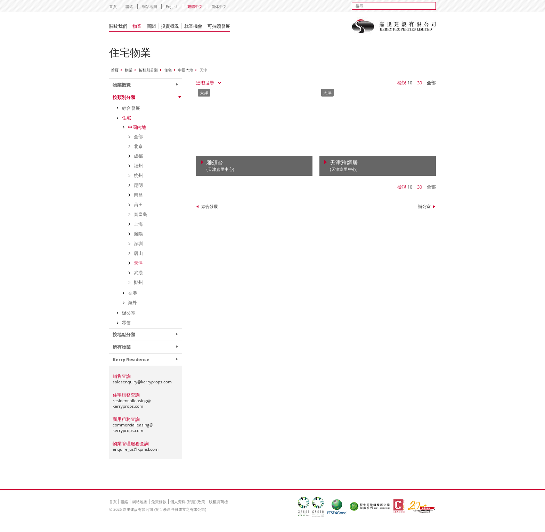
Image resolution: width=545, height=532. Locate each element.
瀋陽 (138, 234)
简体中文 (219, 6)
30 (419, 83)
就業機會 (193, 26)
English (172, 6)
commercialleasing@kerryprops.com (133, 427)
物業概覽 (122, 85)
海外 (132, 302)
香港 (132, 293)
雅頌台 (220, 165)
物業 (136, 26)
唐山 (138, 253)
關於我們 (118, 26)
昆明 (138, 185)
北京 (138, 146)
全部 (431, 83)
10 (409, 83)
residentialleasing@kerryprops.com (132, 403)
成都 (138, 156)
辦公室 (424, 206)
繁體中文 (195, 6)
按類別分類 (148, 70)
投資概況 (170, 26)
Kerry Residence (131, 359)
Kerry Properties (393, 26)
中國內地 (185, 70)
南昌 (138, 195)
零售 (126, 322)
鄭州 (138, 282)
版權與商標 (218, 501)
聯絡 (129, 6)
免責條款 (158, 501)
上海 (138, 224)
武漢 (138, 272)
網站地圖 (149, 6)
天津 (138, 263)
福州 (138, 166)
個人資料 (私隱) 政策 (187, 501)
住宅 (168, 70)
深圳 (138, 243)
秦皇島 (140, 214)
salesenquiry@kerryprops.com (142, 382)
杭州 (138, 175)
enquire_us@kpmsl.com (135, 449)
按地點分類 (124, 334)
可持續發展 (219, 26)
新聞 (151, 26)
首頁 (113, 6)
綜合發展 (209, 206)
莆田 (138, 204)
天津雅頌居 (344, 165)
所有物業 (122, 347)
